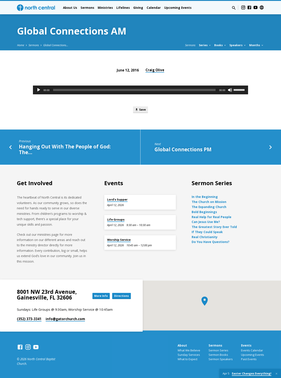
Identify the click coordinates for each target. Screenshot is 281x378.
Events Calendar (252, 350)
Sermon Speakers (221, 359)
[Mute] (230, 90)
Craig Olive (155, 70)
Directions (120, 296)
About (182, 345)
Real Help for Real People (211, 217)
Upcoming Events (177, 7)
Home (20, 45)
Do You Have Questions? (210, 242)
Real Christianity (205, 237)
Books (220, 45)
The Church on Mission (209, 202)
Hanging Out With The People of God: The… (65, 150)
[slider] (134, 90)
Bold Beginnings (204, 212)
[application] (140, 90)
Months (256, 45)
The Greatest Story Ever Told (214, 227)
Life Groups (115, 219)
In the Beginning (205, 197)
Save (140, 110)
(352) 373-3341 (29, 319)
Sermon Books (218, 355)
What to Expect (187, 359)
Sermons (87, 7)
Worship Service (119, 240)
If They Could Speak (207, 232)
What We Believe (189, 350)
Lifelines (123, 7)
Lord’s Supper (117, 199)
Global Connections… (55, 45)
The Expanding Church (209, 207)
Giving (138, 7)
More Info (95, 296)
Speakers (237, 45)
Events (246, 345)
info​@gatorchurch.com (65, 319)
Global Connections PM (183, 150)
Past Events (249, 359)
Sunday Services (189, 355)
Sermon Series (218, 350)
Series (205, 45)
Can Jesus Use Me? (206, 222)
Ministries (105, 7)
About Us (70, 7)
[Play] (38, 90)
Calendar (154, 7)
